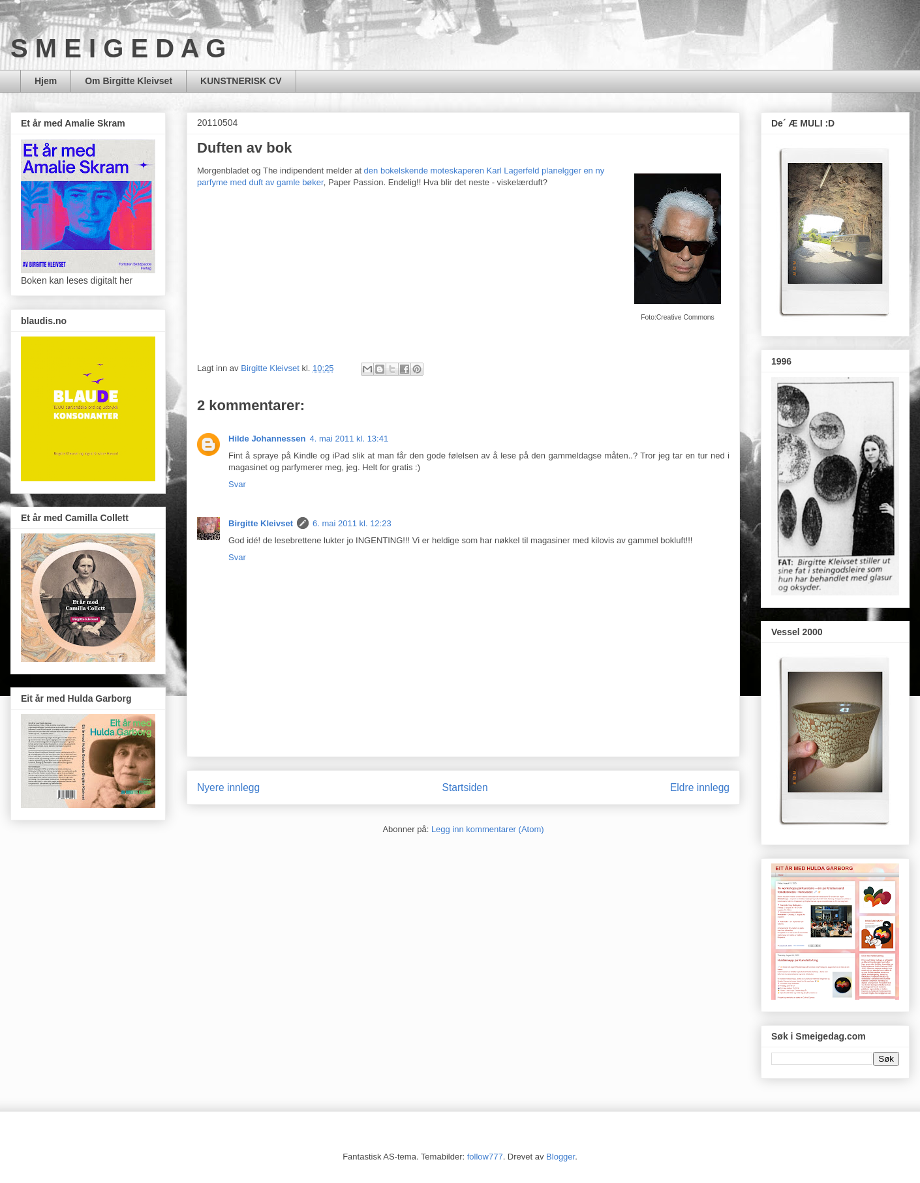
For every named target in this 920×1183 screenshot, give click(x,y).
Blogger (560, 1156)
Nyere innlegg (228, 787)
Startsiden (464, 787)
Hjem (46, 81)
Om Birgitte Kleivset (128, 81)
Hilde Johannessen (266, 438)
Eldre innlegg (699, 787)
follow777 (485, 1156)
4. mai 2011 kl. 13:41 (348, 438)
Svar (237, 484)
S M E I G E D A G (118, 48)
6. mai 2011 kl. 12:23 (352, 523)
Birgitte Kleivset (260, 523)
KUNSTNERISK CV (240, 81)
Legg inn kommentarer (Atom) (487, 829)
